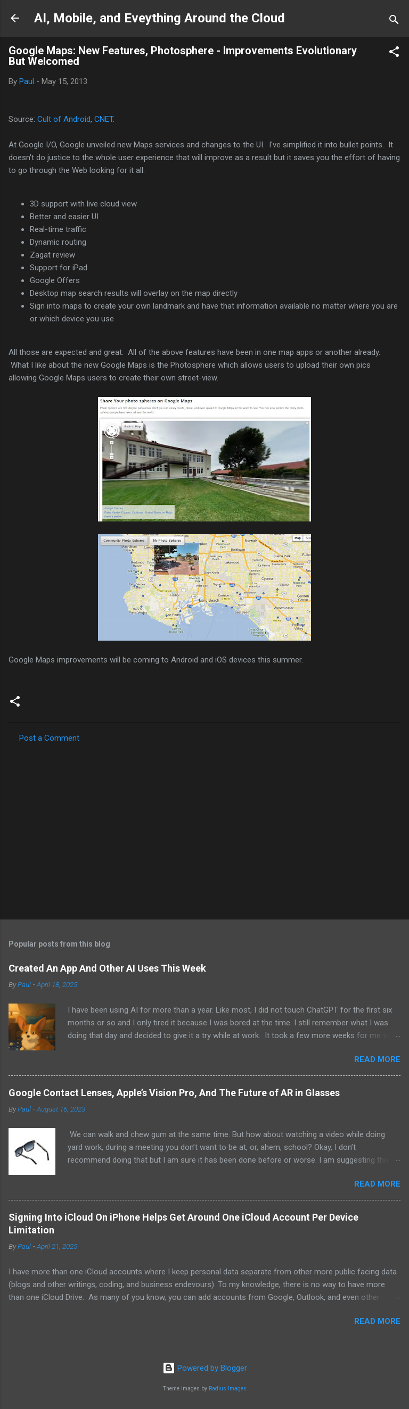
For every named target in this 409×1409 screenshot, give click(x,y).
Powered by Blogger (204, 1368)
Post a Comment (49, 738)
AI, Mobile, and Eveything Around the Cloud (159, 18)
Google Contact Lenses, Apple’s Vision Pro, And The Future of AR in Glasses (174, 1092)
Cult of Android (64, 119)
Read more (377, 1059)
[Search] (394, 21)
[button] (394, 53)
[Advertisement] (204, 827)
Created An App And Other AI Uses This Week (107, 968)
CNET (103, 119)
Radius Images (228, 1388)
